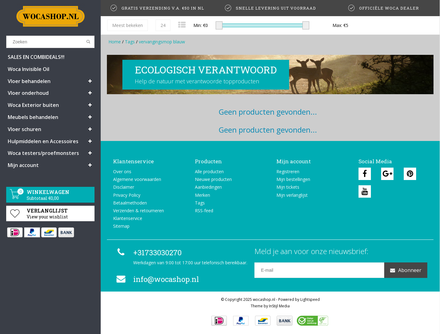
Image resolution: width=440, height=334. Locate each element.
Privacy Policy (126, 195)
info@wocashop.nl (157, 279)
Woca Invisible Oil (28, 69)
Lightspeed (310, 299)
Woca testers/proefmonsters (43, 153)
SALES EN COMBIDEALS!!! (36, 57)
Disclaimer (123, 187)
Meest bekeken (127, 25)
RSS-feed (204, 210)
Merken (202, 195)
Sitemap (121, 226)
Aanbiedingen (208, 187)
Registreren (287, 171)
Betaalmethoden (130, 203)
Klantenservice (127, 218)
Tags (130, 42)
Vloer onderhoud (28, 93)
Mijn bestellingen (293, 179)
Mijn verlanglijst (292, 195)
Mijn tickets (287, 187)
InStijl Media (279, 306)
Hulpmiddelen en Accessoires (43, 141)
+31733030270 (148, 252)
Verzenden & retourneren (138, 210)
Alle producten (209, 171)
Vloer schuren (24, 129)
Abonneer (405, 270)
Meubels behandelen (33, 117)
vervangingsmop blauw (162, 42)
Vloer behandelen (29, 81)
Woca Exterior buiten (33, 105)
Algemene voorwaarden (137, 179)
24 (163, 25)
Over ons (122, 171)
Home (114, 42)
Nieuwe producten (213, 179)
